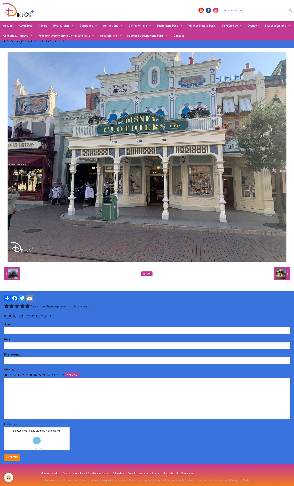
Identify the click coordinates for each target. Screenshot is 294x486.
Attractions (111, 25)
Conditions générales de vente (144, 472)
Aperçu (71, 374)
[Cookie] (8, 477)
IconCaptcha (36, 449)
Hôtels (42, 25)
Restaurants (61, 25)
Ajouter (12, 457)
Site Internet (12, 354)
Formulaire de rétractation (178, 472)
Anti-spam (10, 424)
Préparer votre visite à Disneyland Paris (64, 35)
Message (9, 369)
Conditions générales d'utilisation (106, 472)
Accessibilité (109, 35)
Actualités (25, 25)
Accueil (8, 25)
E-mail (7, 339)
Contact (179, 35)
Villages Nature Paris (202, 25)
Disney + (253, 25)
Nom (7, 324)
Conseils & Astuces (16, 35)
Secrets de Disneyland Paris (145, 35)
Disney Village (138, 25)
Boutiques (87, 25)
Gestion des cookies (73, 472)
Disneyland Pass (168, 25)
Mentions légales (50, 472)
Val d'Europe (230, 25)
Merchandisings (276, 25)
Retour (147, 273)
